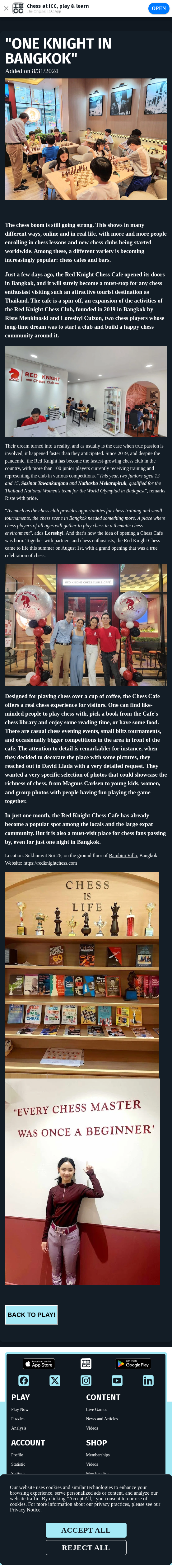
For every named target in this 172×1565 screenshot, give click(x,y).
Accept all (86, 1530)
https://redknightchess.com (50, 863)
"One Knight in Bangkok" (58, 51)
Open (159, 8)
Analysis (18, 1428)
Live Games (96, 1409)
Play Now (20, 1409)
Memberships (98, 1455)
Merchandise (97, 1473)
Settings (18, 1473)
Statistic (18, 1464)
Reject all (86, 1548)
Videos (92, 1428)
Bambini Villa (123, 855)
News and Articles (102, 1419)
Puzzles (18, 1419)
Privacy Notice (25, 1509)
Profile (17, 1455)
